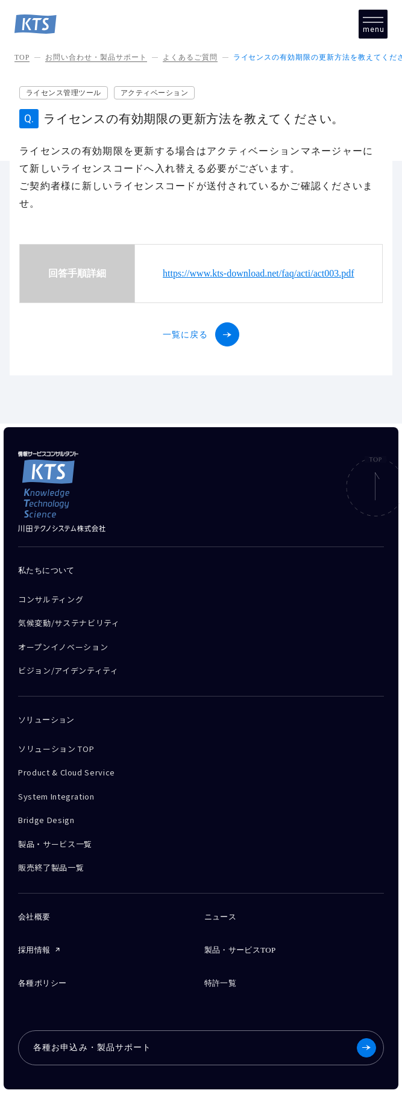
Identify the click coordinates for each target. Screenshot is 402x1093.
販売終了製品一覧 (51, 867)
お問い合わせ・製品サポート (95, 57)
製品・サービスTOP (240, 949)
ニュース (220, 916)
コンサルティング (50, 599)
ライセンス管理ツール (63, 93)
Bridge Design (46, 819)
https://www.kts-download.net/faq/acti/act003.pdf (258, 273)
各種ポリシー (42, 983)
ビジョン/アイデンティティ (68, 670)
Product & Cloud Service (66, 772)
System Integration (56, 796)
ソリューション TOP (56, 748)
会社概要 (34, 916)
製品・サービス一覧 (55, 844)
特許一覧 (220, 983)
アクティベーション (154, 93)
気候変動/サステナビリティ (68, 622)
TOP (22, 57)
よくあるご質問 (190, 57)
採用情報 (34, 949)
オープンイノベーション (63, 647)
